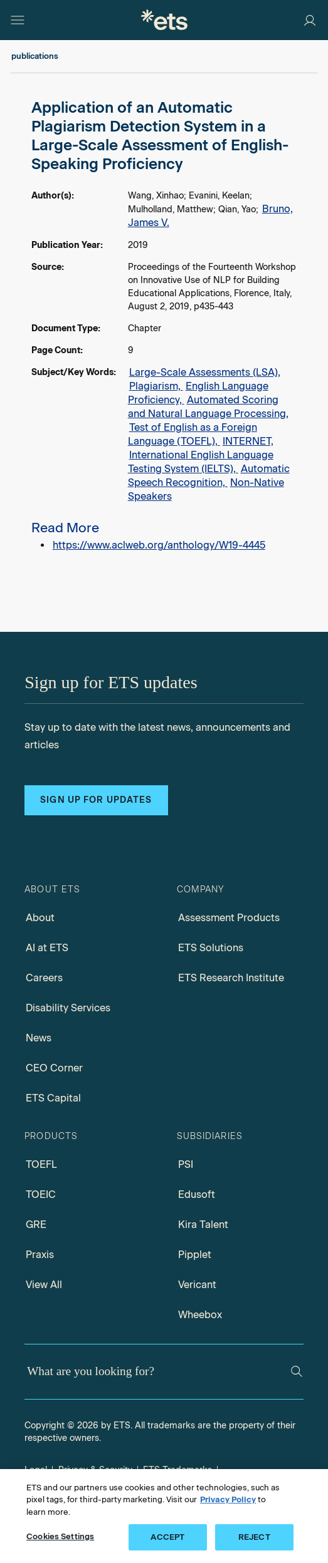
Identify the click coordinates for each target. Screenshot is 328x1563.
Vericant (197, 1285)
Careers (44, 978)
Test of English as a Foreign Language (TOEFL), (192, 434)
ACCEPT (167, 1537)
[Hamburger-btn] (17, 20)
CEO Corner (54, 1068)
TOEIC (41, 1194)
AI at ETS (47, 948)
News (38, 1038)
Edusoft (196, 1194)
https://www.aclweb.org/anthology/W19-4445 (159, 545)
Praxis (40, 1255)
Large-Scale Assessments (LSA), (204, 372)
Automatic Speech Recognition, (209, 475)
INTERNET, (248, 441)
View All (44, 1285)
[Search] (297, 1371)
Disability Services (68, 1008)
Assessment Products (229, 918)
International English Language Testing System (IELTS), (200, 462)
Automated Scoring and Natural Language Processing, (208, 407)
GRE (36, 1224)
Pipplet (194, 1255)
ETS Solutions (210, 948)
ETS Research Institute (231, 978)
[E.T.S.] (164, 19)
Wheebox (200, 1315)
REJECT (254, 1537)
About (40, 918)
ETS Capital (53, 1098)
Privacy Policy (228, 1499)
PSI (185, 1164)
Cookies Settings (60, 1536)
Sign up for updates (96, 800)
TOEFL (41, 1164)
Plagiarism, (156, 386)
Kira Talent (203, 1224)
